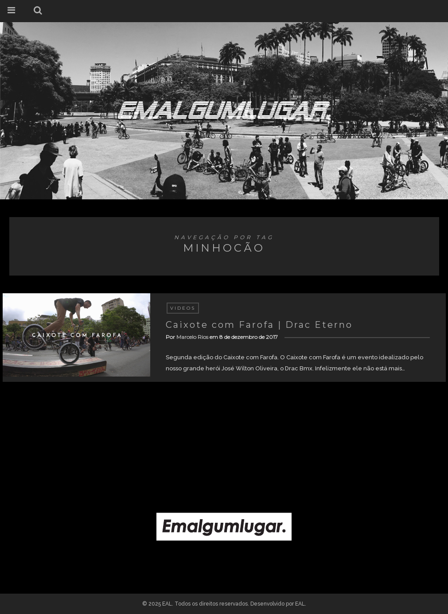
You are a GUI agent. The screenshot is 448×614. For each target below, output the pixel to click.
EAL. (300, 604)
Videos (182, 308)
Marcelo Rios (192, 337)
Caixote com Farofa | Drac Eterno (259, 324)
